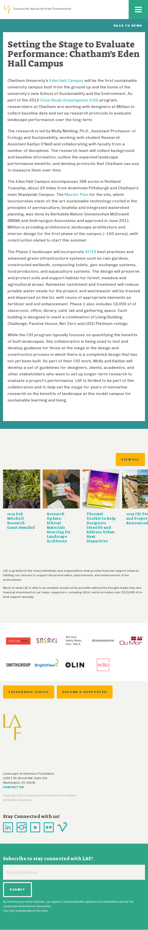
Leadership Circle (29, 692)
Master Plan (76, 194)
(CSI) (69, 100)
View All (130, 459)
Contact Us (13, 787)
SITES (90, 251)
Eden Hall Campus (66, 80)
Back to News (128, 25)
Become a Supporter (84, 692)
